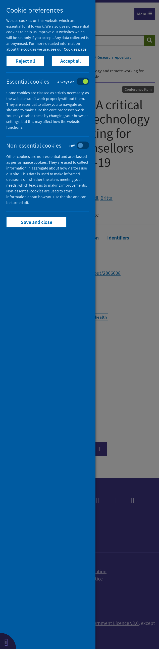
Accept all (70, 61)
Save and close (36, 222)
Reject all (25, 61)
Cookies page (75, 49)
